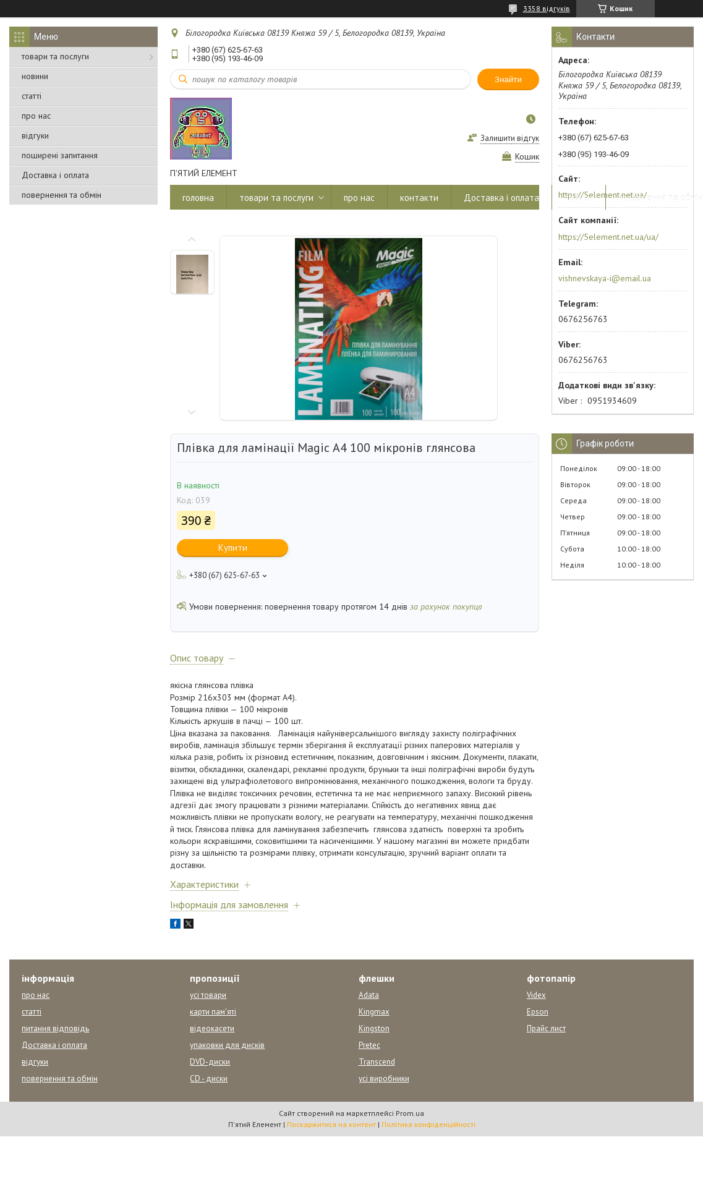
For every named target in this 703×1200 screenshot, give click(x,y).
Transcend (377, 1062)
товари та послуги (55, 56)
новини (35, 76)
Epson (537, 1011)
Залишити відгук (509, 138)
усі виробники (384, 1078)
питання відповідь (55, 1028)
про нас (36, 115)
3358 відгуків (546, 8)
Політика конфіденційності (428, 1124)
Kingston (374, 1028)
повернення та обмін (61, 194)
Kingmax (374, 1011)
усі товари (208, 995)
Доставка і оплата (55, 175)
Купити (232, 547)
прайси (579, 197)
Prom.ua (410, 1113)
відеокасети (212, 1028)
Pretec (369, 1045)
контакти (419, 197)
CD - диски (209, 1078)
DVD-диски (210, 1062)
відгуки (35, 135)
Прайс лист (546, 1028)
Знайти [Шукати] (508, 79)
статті (31, 95)
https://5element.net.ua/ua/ (608, 236)
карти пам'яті (213, 1011)
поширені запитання (60, 155)
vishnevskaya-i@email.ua (604, 278)
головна (198, 197)
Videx (536, 995)
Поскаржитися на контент (331, 1124)
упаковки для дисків (227, 1045)
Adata (369, 995)
